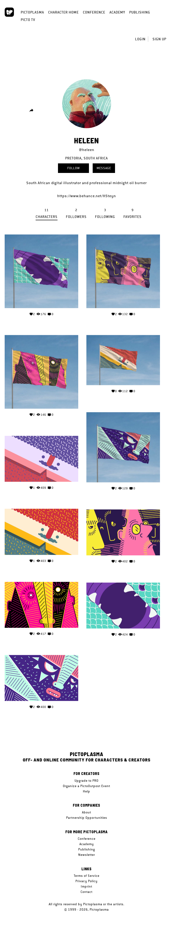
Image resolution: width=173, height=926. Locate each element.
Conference (94, 12)
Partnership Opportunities (86, 818)
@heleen (86, 149)
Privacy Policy (86, 881)
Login (140, 39)
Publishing (139, 12)
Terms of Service (86, 876)
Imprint (86, 886)
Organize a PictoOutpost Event (86, 786)
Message (104, 168)
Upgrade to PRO (86, 780)
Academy (117, 12)
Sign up (159, 39)
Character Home (63, 12)
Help (86, 791)
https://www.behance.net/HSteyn (86, 195)
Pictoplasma (32, 12)
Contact (86, 892)
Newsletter (86, 855)
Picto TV (28, 19)
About (86, 812)
